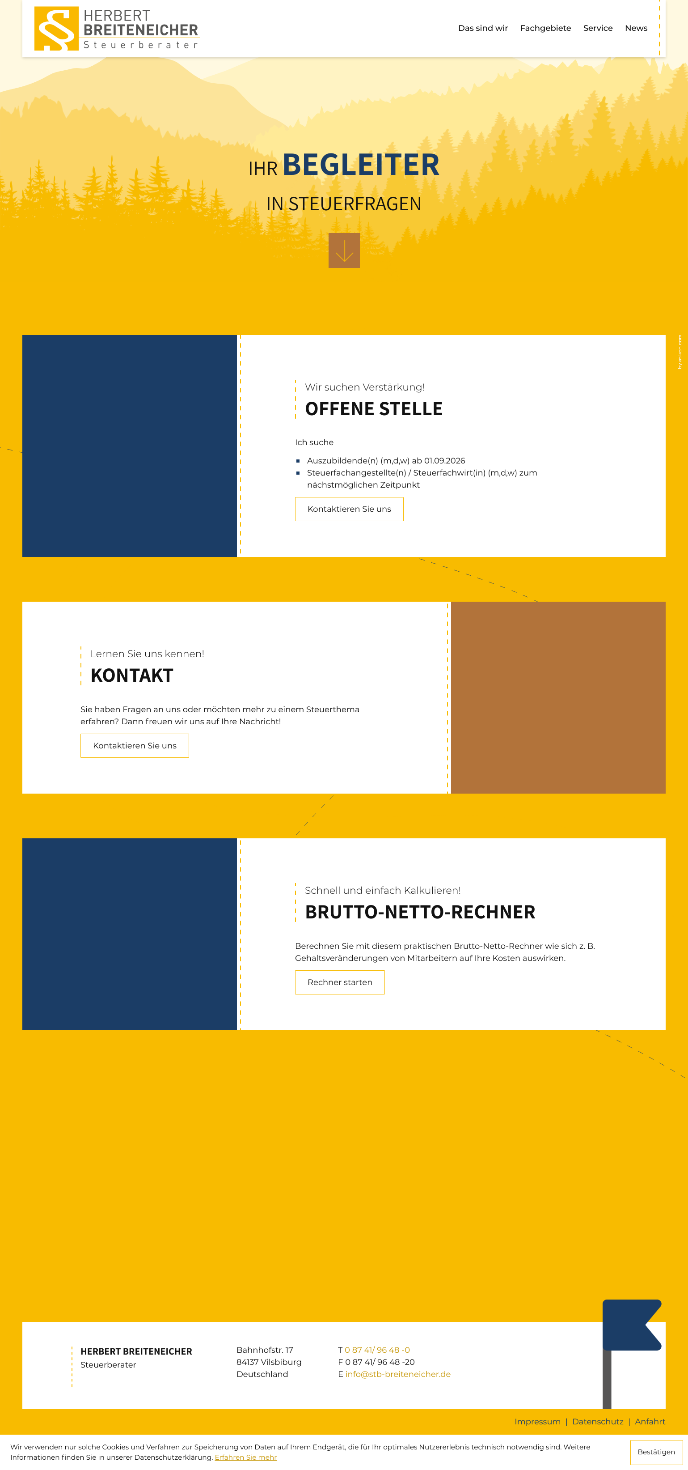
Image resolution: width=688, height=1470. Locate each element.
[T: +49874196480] (377, 1350)
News (636, 28)
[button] (340, 982)
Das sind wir (483, 28)
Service (598, 28)
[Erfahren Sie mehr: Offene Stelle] (349, 509)
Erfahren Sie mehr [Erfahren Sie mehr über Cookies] (246, 1457)
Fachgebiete (545, 28)
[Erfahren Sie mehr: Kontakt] (134, 746)
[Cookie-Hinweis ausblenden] (656, 1452)
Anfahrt (650, 1422)
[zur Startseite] (117, 28)
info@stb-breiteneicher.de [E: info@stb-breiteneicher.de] (398, 1374)
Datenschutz (598, 1422)
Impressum (538, 1422)
